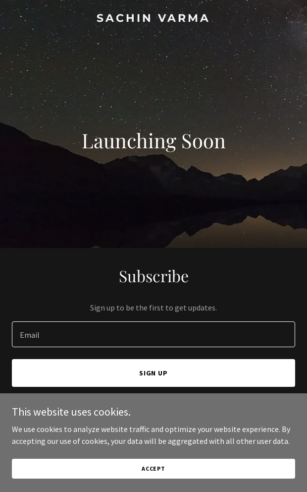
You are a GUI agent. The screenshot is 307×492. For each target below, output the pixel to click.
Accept (153, 468)
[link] (153, 19)
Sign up (153, 373)
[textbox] (153, 334)
